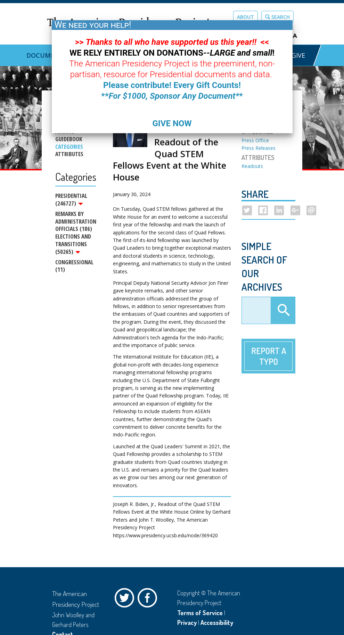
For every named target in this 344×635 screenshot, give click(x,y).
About (245, 17)
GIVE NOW (171, 123)
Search (277, 17)
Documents (46, 55)
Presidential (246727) (71, 199)
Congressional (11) (74, 267)
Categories (69, 147)
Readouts (252, 166)
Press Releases (258, 148)
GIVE (298, 55)
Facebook (149, 599)
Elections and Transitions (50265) (73, 244)
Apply (283, 310)
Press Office (255, 140)
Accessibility (216, 622)
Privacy (187, 622)
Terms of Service (200, 613)
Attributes (69, 154)
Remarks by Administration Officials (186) (75, 221)
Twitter (126, 599)
